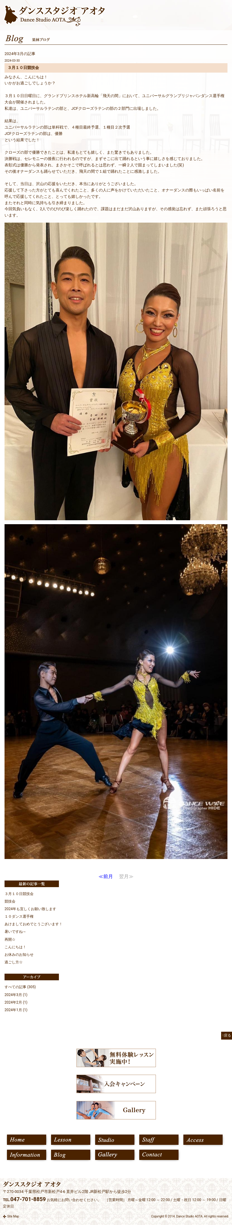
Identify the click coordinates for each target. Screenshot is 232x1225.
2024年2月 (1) (16, 1002)
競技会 (10, 901)
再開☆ (10, 939)
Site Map (13, 1216)
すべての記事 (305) (20, 987)
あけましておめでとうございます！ (34, 924)
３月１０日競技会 (19, 894)
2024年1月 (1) (16, 1010)
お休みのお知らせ (19, 954)
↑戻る (226, 1035)
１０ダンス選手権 (19, 916)
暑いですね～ (15, 931)
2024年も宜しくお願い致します (30, 909)
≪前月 (105, 876)
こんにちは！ (15, 947)
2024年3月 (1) (16, 995)
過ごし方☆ (14, 962)
